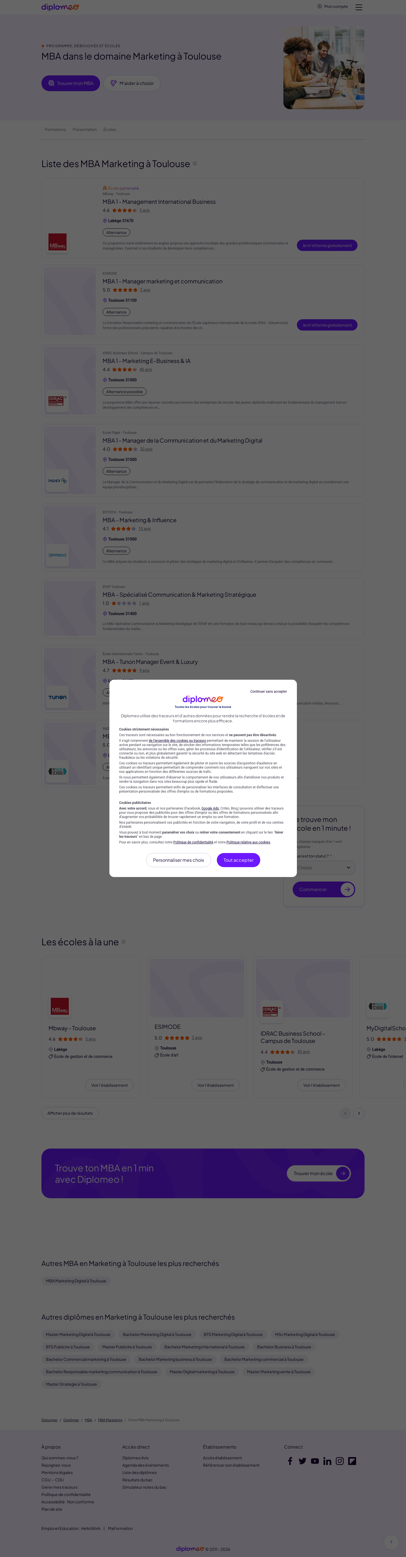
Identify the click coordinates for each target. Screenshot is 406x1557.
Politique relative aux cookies (248, 842)
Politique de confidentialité (193, 842)
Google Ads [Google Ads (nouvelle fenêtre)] (210, 808)
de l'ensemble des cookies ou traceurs (177, 741)
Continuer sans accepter (268, 692)
